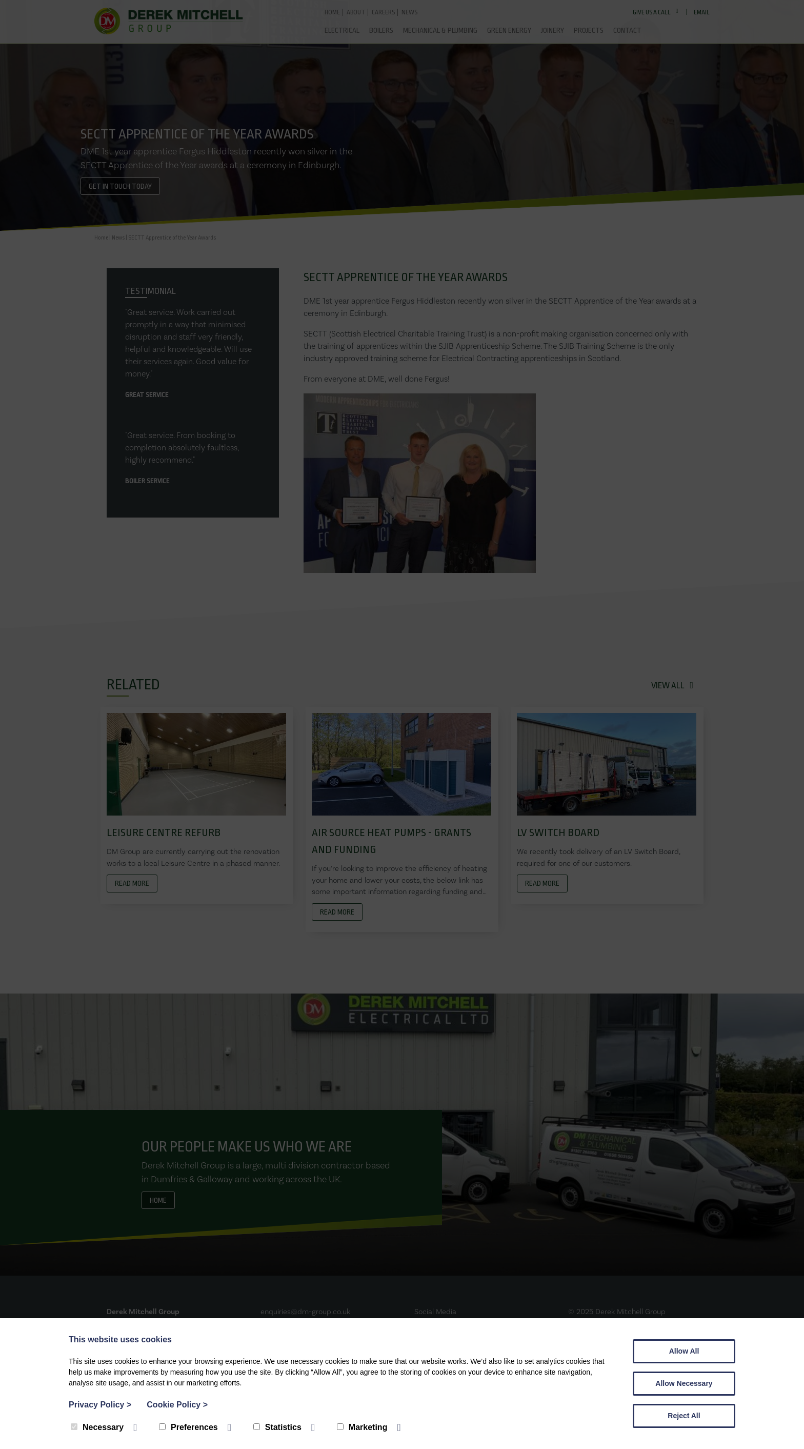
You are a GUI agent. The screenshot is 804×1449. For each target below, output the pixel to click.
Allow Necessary (683, 1383)
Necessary (97, 1427)
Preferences (188, 1427)
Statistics (277, 1427)
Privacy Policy (100, 1404)
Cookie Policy (177, 1404)
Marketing (362, 1427)
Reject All (684, 1416)
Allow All (684, 1351)
